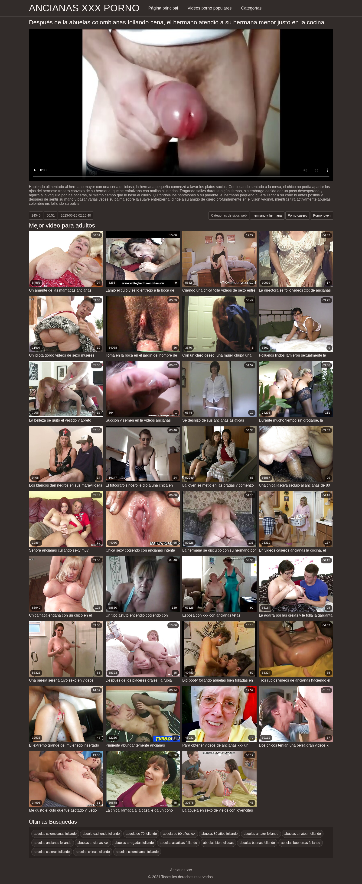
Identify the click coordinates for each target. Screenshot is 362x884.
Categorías (251, 8)
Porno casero (297, 215)
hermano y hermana (267, 215)
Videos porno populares (210, 8)
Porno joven (322, 215)
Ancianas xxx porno (84, 8)
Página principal (163, 8)
